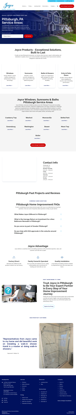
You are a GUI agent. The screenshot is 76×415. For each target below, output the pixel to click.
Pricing (30, 6)
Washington (29, 127)
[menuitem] (52, 1)
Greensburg (10, 127)
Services (24, 6)
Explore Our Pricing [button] (48, 306)
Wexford (29, 118)
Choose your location (6, 33)
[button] (57, 6)
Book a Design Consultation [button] (67, 6)
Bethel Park (65, 118)
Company (53, 6)
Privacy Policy (71, 411)
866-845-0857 (10, 385)
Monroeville (47, 118)
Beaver (47, 127)
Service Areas (45, 6)
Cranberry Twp (11, 118)
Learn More (10, 120)
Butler (38, 135)
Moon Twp (65, 127)
